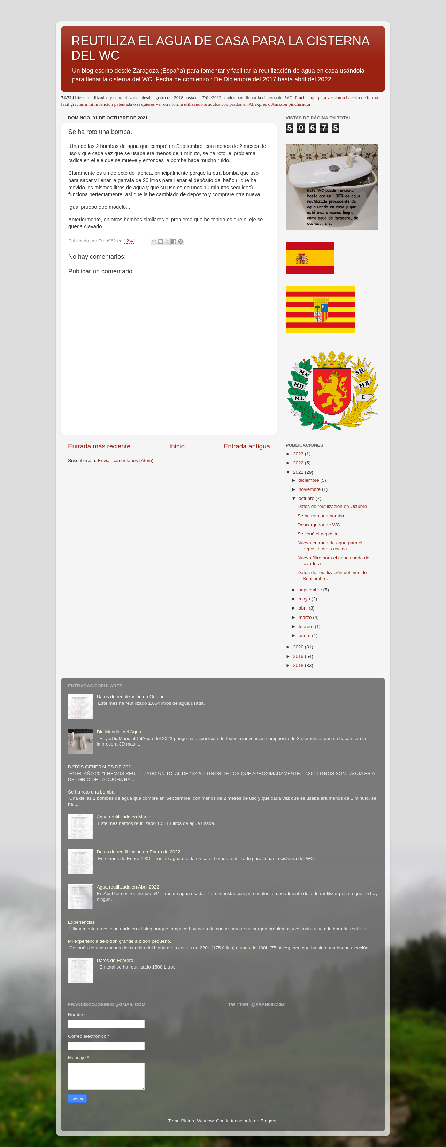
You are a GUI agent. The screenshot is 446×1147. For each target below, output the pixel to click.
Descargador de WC (319, 524)
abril (304, 608)
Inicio (177, 446)
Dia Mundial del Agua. (119, 731)
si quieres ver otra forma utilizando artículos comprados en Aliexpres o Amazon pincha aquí (223, 104)
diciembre (309, 480)
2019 (299, 656)
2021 (299, 472)
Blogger (269, 1120)
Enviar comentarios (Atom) (126, 460)
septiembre (311, 589)
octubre (307, 498)
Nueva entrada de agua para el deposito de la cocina (330, 545)
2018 (299, 665)
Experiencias (81, 922)
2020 (299, 647)
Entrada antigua (247, 446)
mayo (305, 599)
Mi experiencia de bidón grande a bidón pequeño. (119, 941)
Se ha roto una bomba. (321, 515)
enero (305, 635)
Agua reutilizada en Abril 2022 (128, 887)
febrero (307, 626)
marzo (306, 617)
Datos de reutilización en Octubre (332, 506)
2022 (299, 462)
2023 (299, 453)
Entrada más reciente (99, 446)
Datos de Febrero (115, 960)
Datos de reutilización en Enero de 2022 (138, 851)
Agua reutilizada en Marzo (124, 816)
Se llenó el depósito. (319, 533)
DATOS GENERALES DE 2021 (100, 767)
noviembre (310, 489)
